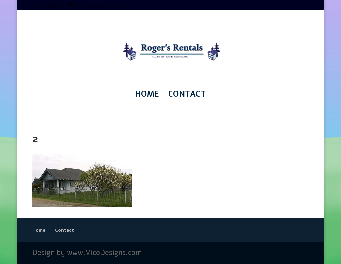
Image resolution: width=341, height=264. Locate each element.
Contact (187, 95)
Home (147, 95)
